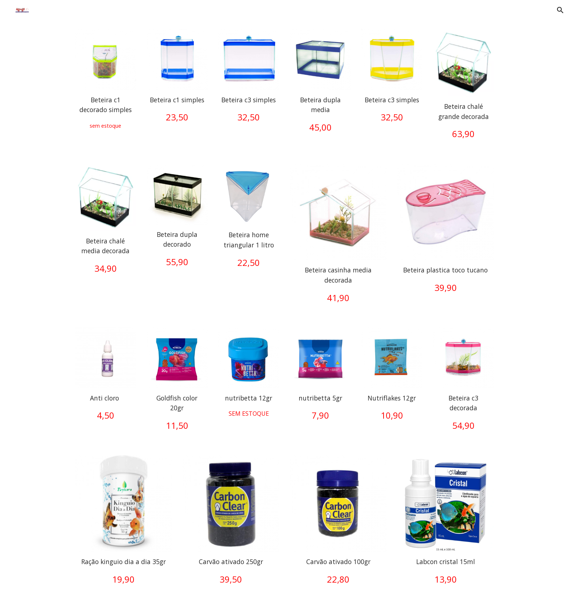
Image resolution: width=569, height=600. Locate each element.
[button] (560, 10)
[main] (105, 113)
